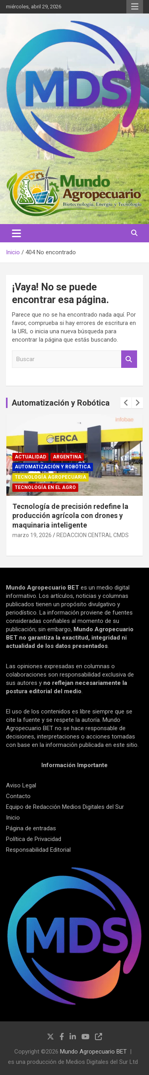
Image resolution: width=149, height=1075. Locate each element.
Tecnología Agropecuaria (50, 477)
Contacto (18, 796)
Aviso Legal (21, 785)
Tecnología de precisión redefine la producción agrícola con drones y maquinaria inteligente (70, 515)
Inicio (13, 817)
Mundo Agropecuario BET (93, 1051)
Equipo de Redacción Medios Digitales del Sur (65, 806)
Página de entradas (31, 828)
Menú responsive (134, 7)
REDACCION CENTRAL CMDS (92, 535)
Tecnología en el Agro (45, 487)
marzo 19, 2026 (32, 535)
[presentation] (126, 402)
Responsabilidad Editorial (38, 849)
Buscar (129, 359)
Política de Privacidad (33, 839)
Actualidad (30, 457)
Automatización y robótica (53, 467)
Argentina (67, 457)
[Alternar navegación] (16, 233)
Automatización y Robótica (61, 403)
